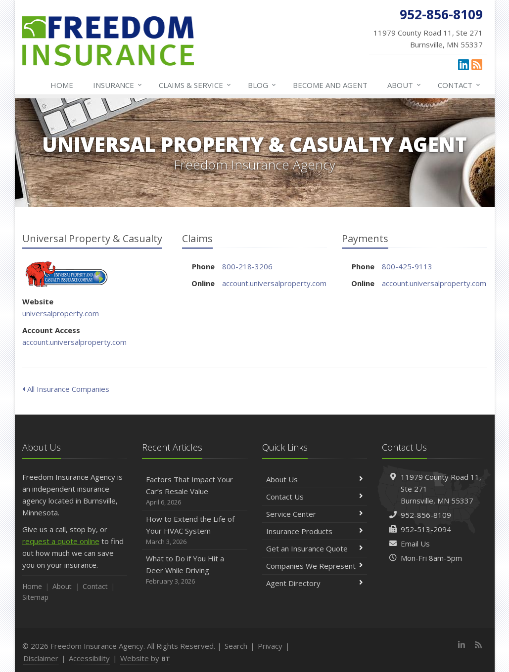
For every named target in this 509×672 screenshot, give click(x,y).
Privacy (270, 646)
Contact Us (315, 497)
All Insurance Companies (65, 389)
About (404, 85)
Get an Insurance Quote (315, 548)
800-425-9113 (407, 266)
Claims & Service (195, 85)
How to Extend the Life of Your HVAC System (194, 530)
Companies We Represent (315, 566)
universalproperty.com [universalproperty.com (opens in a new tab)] (60, 313)
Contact (459, 85)
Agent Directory (315, 583)
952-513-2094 (426, 529)
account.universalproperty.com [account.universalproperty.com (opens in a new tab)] (74, 342)
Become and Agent (330, 85)
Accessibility (89, 658)
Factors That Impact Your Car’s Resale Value (194, 490)
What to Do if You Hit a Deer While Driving (194, 570)
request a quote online (60, 541)
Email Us (415, 543)
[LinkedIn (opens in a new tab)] (463, 64)
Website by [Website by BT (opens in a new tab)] (145, 658)
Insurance (118, 85)
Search (236, 646)
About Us (315, 479)
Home (61, 85)
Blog (262, 85)
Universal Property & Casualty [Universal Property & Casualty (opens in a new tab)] (66, 274)
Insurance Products (315, 531)
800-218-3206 (247, 266)
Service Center (315, 514)
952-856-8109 (426, 515)
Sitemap (35, 597)
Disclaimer (40, 658)
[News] (476, 64)
